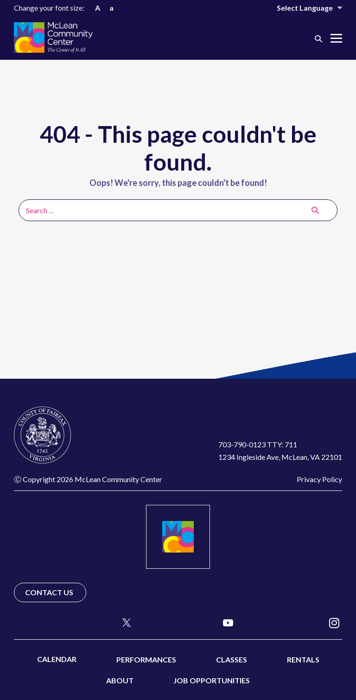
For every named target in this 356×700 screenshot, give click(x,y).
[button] (318, 38)
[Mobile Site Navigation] (336, 38)
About (120, 680)
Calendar (56, 659)
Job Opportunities (211, 680)
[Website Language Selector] (303, 7)
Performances (146, 659)
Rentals (303, 659)
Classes (231, 659)
